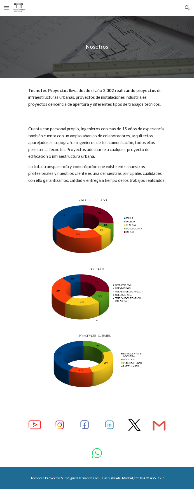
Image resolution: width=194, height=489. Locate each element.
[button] (6, 7)
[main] (97, 46)
